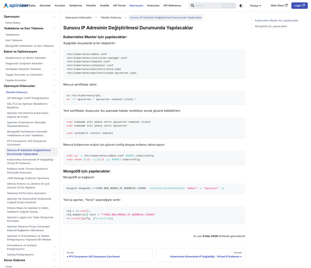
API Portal (119, 5)
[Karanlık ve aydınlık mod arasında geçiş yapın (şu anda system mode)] (241, 5)
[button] (30, 17)
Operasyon (136, 5)
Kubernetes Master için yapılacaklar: (277, 20)
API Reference (172, 5)
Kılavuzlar (153, 5)
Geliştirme (75, 5)
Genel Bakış (28, 5)
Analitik (104, 5)
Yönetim (91, 5)
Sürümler (45, 5)
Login (299, 5)
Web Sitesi (279, 5)
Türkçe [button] (254, 5)
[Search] (213, 5)
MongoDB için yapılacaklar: (271, 26)
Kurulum (60, 5)
